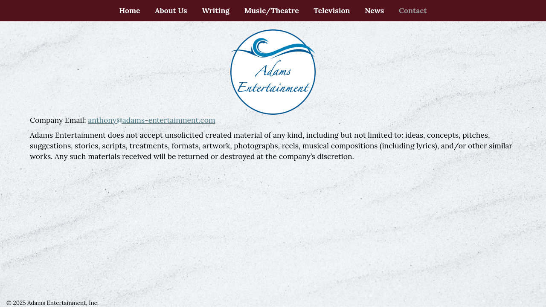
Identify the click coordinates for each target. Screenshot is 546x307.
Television (332, 10)
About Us (171, 10)
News (374, 10)
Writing (215, 10)
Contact (413, 10)
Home (129, 10)
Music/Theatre (271, 10)
